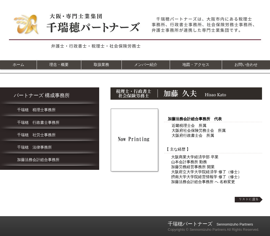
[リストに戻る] (249, 199)
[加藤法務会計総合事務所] (49, 160)
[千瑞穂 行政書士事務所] (49, 123)
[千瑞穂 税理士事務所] (49, 110)
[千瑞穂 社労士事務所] (49, 135)
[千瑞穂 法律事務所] (49, 147)
